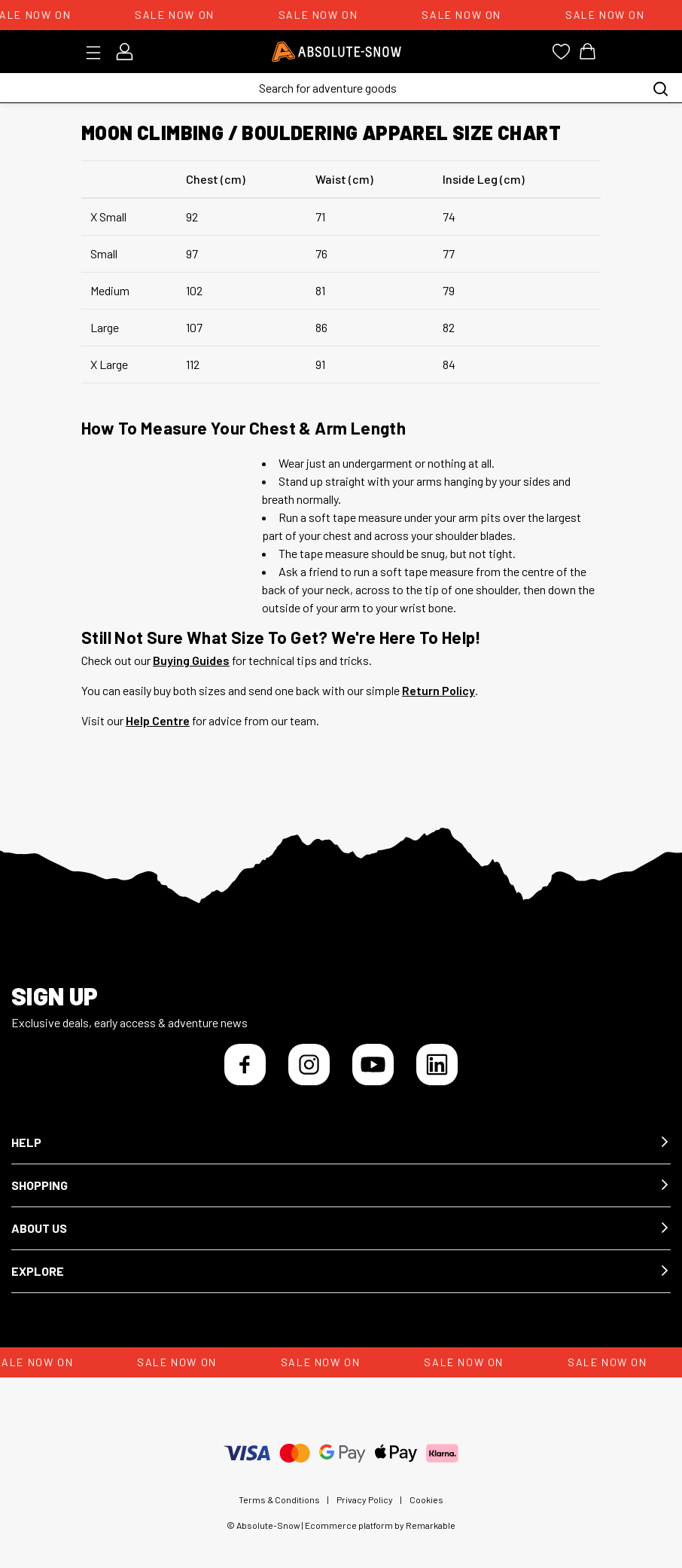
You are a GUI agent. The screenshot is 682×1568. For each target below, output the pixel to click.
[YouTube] (373, 1064)
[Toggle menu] (98, 52)
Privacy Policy (364, 1499)
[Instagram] (309, 1064)
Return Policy (438, 690)
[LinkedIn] (437, 1064)
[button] (341, 1142)
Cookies (426, 1499)
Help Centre (158, 720)
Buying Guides (191, 660)
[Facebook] (245, 1064)
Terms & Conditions (279, 1499)
